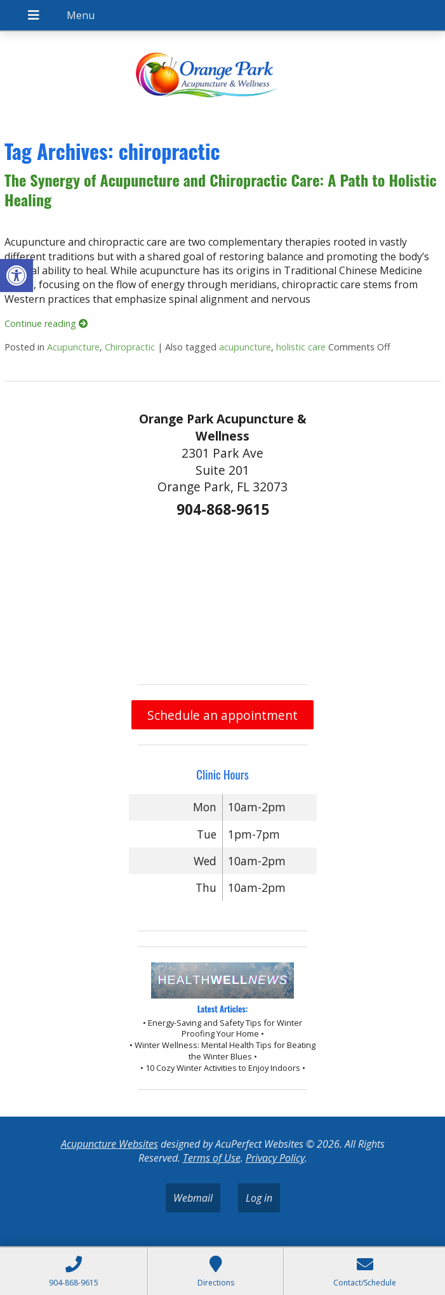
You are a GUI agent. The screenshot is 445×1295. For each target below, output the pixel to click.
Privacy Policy (275, 1158)
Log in (259, 1198)
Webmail (193, 1198)
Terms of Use (212, 1158)
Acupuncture (73, 347)
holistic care (301, 347)
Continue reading (46, 323)
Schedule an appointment (222, 715)
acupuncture (245, 347)
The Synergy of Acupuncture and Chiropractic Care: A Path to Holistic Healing (220, 189)
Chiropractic (130, 347)
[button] (16, 275)
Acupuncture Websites (109, 1144)
